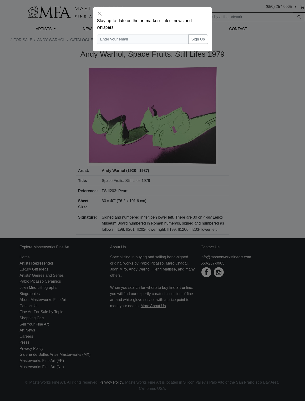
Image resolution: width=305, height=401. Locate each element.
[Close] (100, 13)
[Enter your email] (142, 39)
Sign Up (198, 39)
